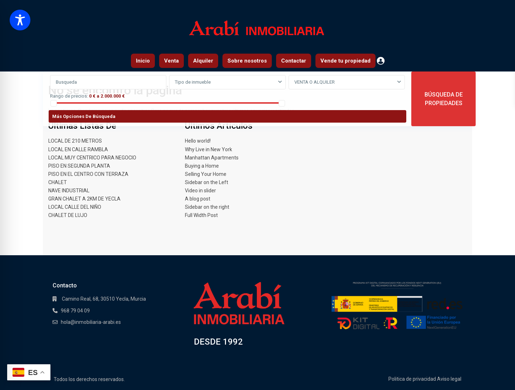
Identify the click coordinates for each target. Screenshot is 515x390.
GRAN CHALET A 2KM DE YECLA (84, 199)
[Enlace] (239, 303)
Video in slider (200, 190)
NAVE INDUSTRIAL (68, 190)
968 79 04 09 (75, 311)
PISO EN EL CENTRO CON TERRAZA (88, 174)
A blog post (197, 199)
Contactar (293, 61)
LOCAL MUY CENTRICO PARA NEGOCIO (92, 158)
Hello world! (198, 141)
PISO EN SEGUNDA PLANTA (79, 166)
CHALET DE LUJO (67, 215)
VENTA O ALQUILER (314, 82)
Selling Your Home (205, 174)
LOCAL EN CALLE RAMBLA (78, 149)
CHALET (57, 182)
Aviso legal (449, 379)
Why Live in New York (208, 149)
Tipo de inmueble (193, 82)
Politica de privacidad (412, 379)
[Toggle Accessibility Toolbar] (20, 20)
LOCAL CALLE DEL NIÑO (74, 207)
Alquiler (203, 61)
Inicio (143, 61)
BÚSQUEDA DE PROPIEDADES (444, 98)
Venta (171, 61)
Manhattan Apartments (212, 158)
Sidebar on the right (207, 207)
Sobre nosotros (247, 61)
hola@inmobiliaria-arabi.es (91, 322)
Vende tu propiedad (345, 61)
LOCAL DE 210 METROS (75, 141)
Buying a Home (202, 166)
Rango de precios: (69, 96)
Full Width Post (201, 215)
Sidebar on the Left (206, 182)
